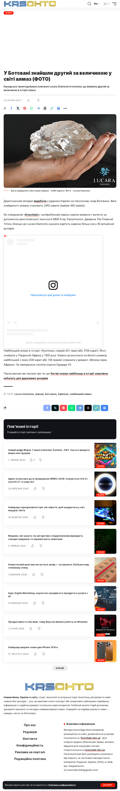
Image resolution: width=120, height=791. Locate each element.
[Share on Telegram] (38, 108)
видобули (40, 201)
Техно (8, 12)
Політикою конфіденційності (62, 785)
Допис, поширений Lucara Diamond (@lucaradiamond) (53, 342)
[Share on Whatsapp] (31, 108)
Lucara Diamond (24, 394)
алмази (39, 394)
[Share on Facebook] (11, 108)
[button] (107, 785)
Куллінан (63, 394)
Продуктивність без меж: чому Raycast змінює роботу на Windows (47, 621)
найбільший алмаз (81, 394)
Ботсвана (51, 394)
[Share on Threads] (45, 108)
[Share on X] (18, 108)
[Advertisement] (60, 42)
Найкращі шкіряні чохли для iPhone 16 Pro (33, 647)
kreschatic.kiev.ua (90, 738)
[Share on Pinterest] (25, 108)
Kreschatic (32, 214)
